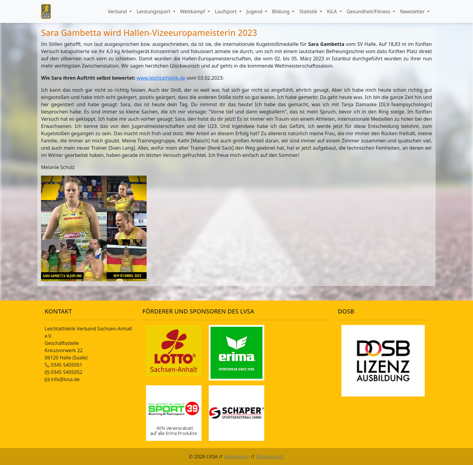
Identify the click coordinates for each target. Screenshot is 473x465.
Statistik (309, 11)
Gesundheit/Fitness (369, 11)
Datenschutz (270, 456)
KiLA (332, 11)
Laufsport (226, 11)
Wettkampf (193, 11)
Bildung (281, 11)
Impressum (237, 456)
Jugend (255, 11)
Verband (118, 11)
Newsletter (413, 11)
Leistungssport (154, 11)
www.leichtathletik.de (161, 78)
